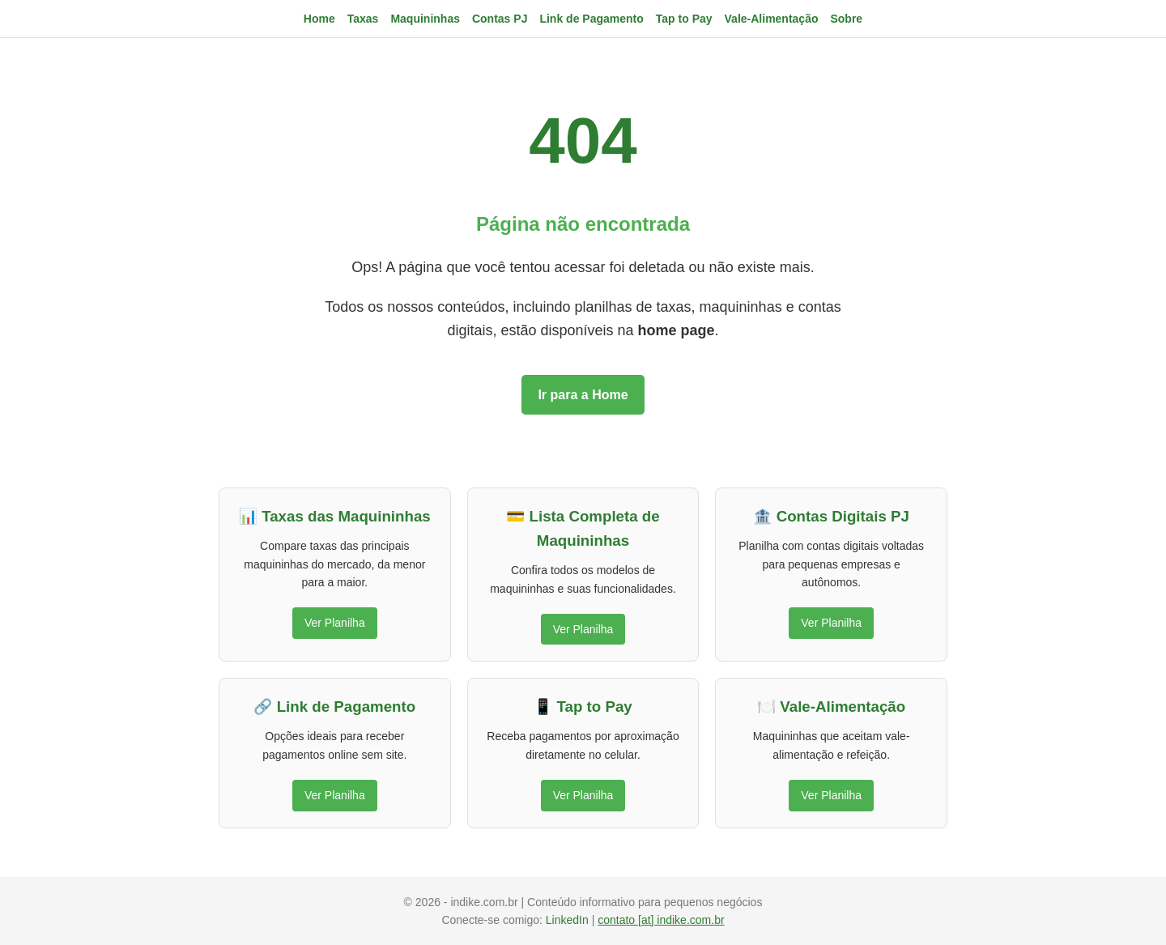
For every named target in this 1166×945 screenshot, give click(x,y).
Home (319, 18)
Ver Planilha (334, 622)
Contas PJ (499, 18)
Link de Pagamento (591, 18)
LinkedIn (569, 919)
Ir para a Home (583, 395)
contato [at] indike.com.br (661, 919)
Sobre (846, 18)
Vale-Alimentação (772, 18)
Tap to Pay (684, 18)
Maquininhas (425, 18)
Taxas (363, 18)
